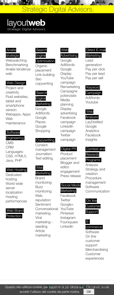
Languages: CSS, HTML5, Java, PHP (16, 156)
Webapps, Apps (18, 114)
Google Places (40, 119)
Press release (70, 176)
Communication (97, 191)
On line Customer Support (93, 206)
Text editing (44, 158)
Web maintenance (16, 121)
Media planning (66, 102)
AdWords (92, 98)
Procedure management (95, 180)
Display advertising (68, 111)
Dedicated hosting (13, 177)
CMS (9, 143)
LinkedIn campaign (68, 128)
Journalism (43, 154)
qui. (81, 287)
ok (89, 291)
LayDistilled (94, 122)
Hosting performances (16, 199)
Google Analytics (92, 128)
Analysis (91, 165)
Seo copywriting (44, 81)
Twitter (65, 200)
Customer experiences (94, 256)
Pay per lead (95, 73)
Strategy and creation (95, 171)
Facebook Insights (93, 137)
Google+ (67, 204)
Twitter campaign (68, 137)
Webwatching (16, 60)
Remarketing (70, 87)
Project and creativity (14, 90)
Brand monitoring (43, 180)
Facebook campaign (68, 119)
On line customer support (92, 240)
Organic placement (43, 68)
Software (92, 187)
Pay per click (95, 69)
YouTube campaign (68, 80)
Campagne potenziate (68, 93)
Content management (45, 147)
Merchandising (96, 249)
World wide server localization (14, 188)
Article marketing (43, 233)
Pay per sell (94, 78)
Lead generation (93, 62)
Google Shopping (42, 128)
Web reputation (43, 198)
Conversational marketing (46, 211)
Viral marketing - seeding (44, 222)
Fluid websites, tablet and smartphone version (17, 103)
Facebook (68, 196)
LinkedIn (66, 226)
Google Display (65, 71)
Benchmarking (17, 65)
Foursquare (69, 222)
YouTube (67, 209)
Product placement (68, 156)
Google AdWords (42, 111)
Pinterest (67, 213)
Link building (45, 75)
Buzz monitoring (43, 189)
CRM (10, 147)
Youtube (91, 102)
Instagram (68, 218)
